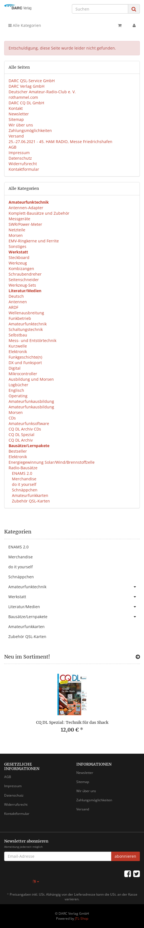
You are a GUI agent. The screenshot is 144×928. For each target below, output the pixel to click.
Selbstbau (18, 335)
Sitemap (16, 119)
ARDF (13, 307)
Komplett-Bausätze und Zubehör (39, 213)
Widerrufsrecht (23, 163)
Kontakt (16, 108)
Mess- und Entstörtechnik (32, 340)
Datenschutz (20, 158)
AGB (12, 147)
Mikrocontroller (23, 373)
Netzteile (17, 229)
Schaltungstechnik (26, 329)
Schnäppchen (24, 489)
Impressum (19, 152)
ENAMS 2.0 (21, 473)
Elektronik (18, 351)
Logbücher (18, 384)
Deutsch (16, 296)
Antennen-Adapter (26, 207)
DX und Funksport (25, 362)
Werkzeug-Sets (22, 285)
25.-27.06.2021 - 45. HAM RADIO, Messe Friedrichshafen (60, 141)
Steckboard (19, 257)
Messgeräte (19, 218)
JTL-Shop (81, 918)
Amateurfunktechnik (28, 323)
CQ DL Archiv (21, 440)
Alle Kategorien (24, 25)
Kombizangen (21, 268)
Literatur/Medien (74, 607)
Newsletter (19, 113)
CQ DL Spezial (21, 434)
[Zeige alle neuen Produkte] (138, 657)
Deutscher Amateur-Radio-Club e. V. (42, 91)
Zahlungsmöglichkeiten (30, 130)
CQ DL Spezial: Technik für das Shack (72, 722)
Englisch (16, 390)
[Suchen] (100, 9)
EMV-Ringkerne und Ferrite (34, 240)
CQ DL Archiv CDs (25, 429)
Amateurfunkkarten (29, 495)
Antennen (18, 301)
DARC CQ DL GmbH (26, 102)
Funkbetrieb (20, 318)
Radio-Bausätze (23, 467)
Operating (18, 395)
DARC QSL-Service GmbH (32, 80)
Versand (16, 136)
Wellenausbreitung (26, 312)
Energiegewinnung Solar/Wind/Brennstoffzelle (52, 462)
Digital (15, 368)
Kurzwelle (18, 346)
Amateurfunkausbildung (31, 401)
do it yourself (23, 484)
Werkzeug (18, 263)
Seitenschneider (24, 279)
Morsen (16, 235)
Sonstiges (17, 246)
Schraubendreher (25, 274)
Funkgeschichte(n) (25, 357)
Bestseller (18, 451)
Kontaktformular (24, 169)
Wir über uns (21, 125)
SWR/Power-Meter (25, 224)
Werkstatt (74, 597)
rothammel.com (23, 97)
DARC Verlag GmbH (26, 86)
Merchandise (23, 478)
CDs (12, 418)
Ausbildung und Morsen (31, 379)
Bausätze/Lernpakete (74, 617)
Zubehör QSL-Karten (30, 501)
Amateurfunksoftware (29, 423)
